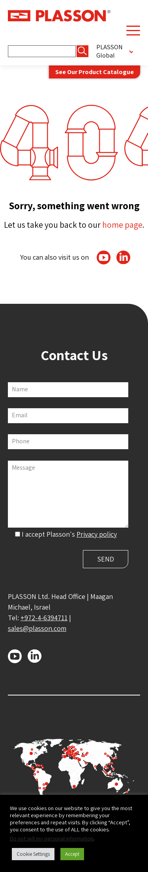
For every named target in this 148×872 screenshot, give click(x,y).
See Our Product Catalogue (94, 71)
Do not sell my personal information (51, 838)
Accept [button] (72, 854)
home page (122, 224)
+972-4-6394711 (44, 617)
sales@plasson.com (37, 628)
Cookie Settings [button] (33, 854)
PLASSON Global (109, 51)
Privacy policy (97, 534)
